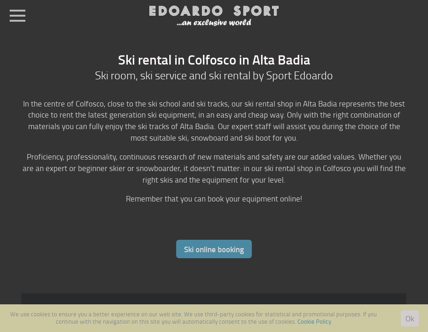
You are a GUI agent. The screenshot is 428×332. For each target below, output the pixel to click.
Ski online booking (214, 249)
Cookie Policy (314, 321)
